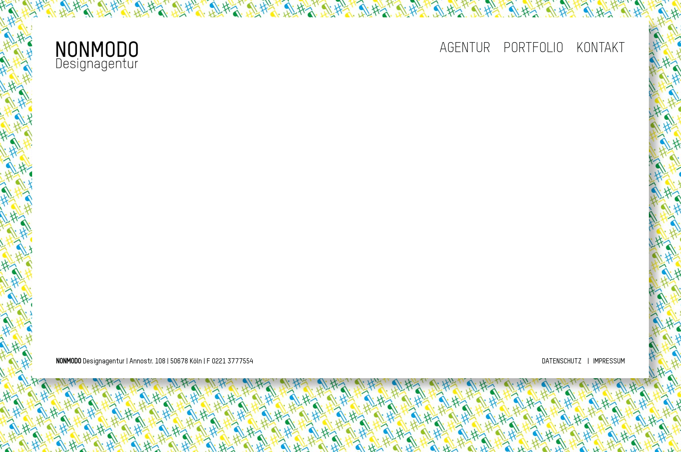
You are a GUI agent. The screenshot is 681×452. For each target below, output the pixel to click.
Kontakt (600, 48)
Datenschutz (562, 361)
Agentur (465, 48)
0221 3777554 (232, 361)
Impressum (609, 361)
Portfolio (533, 48)
